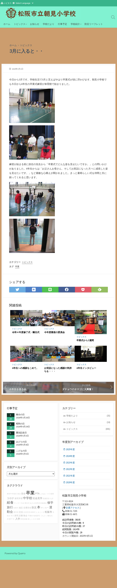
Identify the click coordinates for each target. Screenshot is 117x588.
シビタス (8, 3)
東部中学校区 (12, 495)
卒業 (17, 266)
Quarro (21, 556)
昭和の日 (20, 424)
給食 (10, 503)
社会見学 (37, 499)
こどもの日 (21, 451)
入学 (17, 519)
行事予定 (62, 24)
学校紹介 (75, 24)
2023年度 (70, 463)
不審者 (30, 517)
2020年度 (70, 483)
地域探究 (36, 517)
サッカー (45, 509)
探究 (16, 517)
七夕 (51, 500)
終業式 (32, 513)
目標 (38, 520)
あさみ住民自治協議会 (38, 504)
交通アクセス (72, 508)
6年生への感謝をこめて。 (25, 368)
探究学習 (19, 499)
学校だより (48, 24)
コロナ (10, 499)
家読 (19, 495)
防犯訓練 (24, 520)
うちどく (43, 517)
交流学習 (26, 513)
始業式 (15, 509)
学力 (12, 517)
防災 (34, 508)
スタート (11, 520)
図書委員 (46, 500)
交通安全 (27, 509)
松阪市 (48, 512)
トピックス (19, 24)
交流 (21, 513)
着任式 (27, 504)
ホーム (6, 24)
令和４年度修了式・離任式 (25, 332)
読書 (21, 517)
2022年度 (70, 470)
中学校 (27, 499)
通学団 (15, 513)
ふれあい (43, 495)
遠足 (21, 509)
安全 (23, 494)
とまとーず (40, 513)
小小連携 (50, 495)
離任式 (50, 517)
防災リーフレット (94, 24)
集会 (25, 517)
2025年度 (70, 450)
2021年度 (70, 476)
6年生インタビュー (86, 368)
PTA (37, 494)
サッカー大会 (19, 504)
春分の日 (20, 415)
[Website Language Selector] (24, 3)
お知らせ (34, 24)
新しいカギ (32, 520)
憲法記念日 (21, 433)
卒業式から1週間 (85, 340)
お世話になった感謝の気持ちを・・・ (58, 370)
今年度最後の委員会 (54, 332)
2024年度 (70, 456)
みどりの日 (21, 442)
